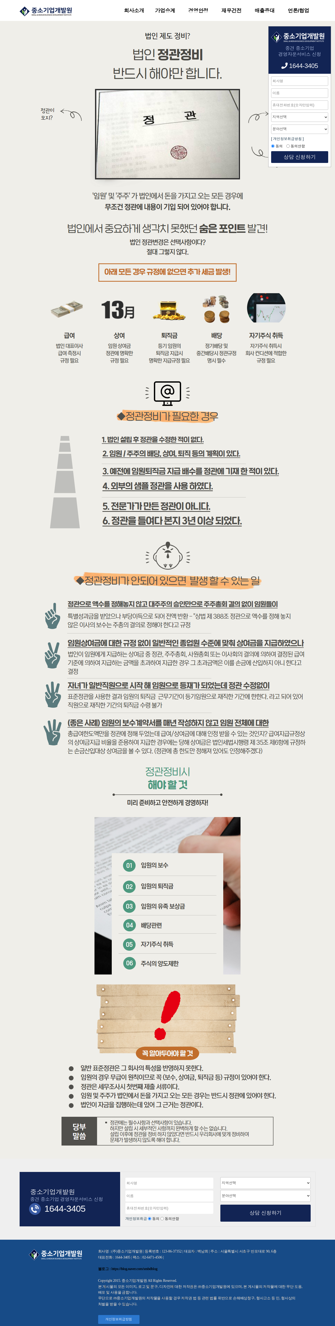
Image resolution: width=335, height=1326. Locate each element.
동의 (155, 1219)
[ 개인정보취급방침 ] (287, 139)
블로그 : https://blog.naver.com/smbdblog (128, 1269)
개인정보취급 (136, 1219)
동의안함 (172, 1219)
